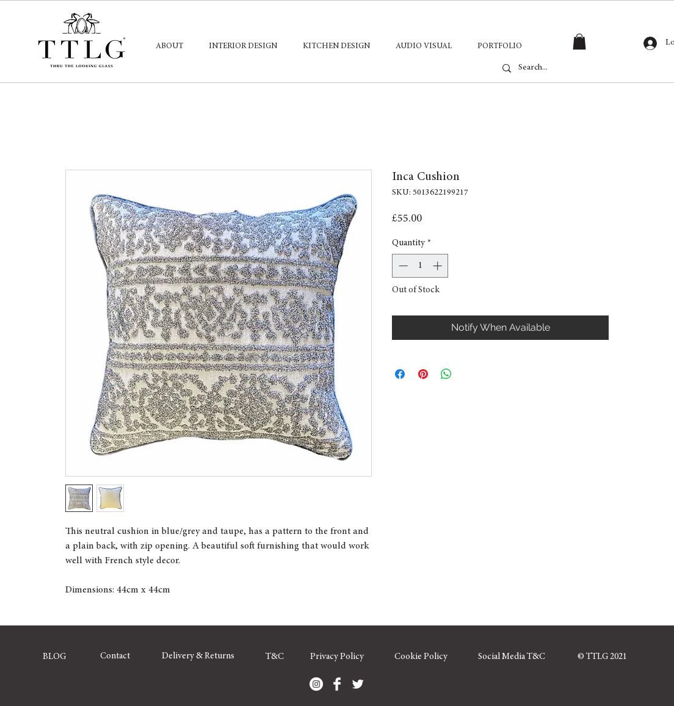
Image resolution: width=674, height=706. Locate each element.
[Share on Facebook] (400, 374)
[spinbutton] (420, 265)
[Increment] (438, 265)
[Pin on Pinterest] (423, 374)
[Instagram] (316, 684)
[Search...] (561, 68)
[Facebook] (337, 684)
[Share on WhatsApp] (446, 374)
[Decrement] (402, 265)
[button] (579, 41)
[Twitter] (357, 684)
